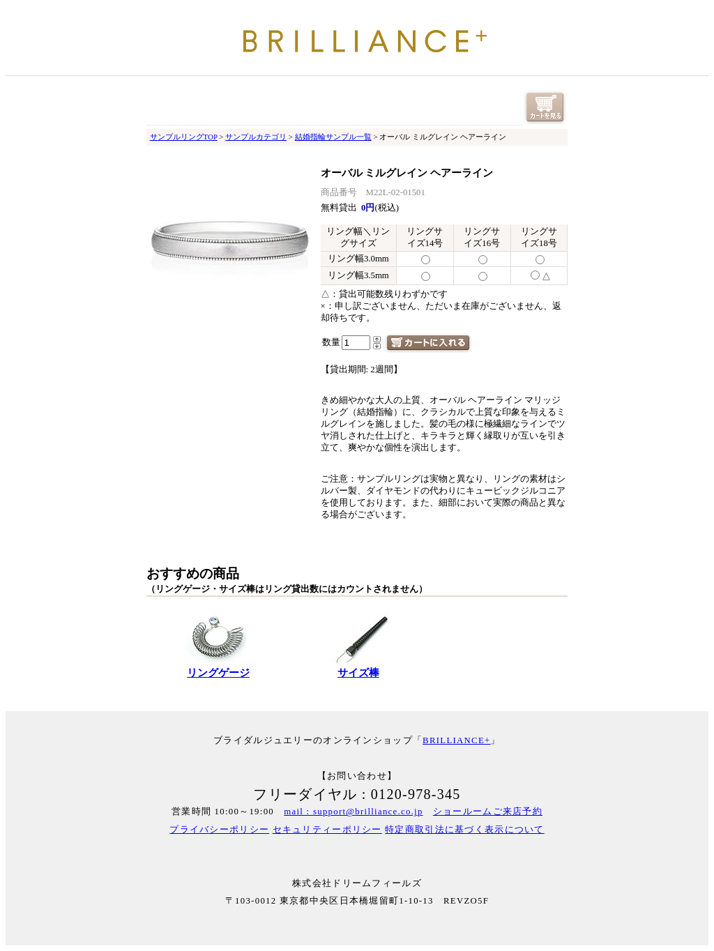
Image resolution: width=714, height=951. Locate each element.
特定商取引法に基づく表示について (464, 830)
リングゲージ (218, 672)
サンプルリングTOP (184, 136)
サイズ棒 (358, 672)
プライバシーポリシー (219, 830)
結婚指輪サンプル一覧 (333, 136)
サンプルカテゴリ (256, 136)
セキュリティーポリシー (327, 830)
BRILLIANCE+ (456, 740)
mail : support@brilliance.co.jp (353, 811)
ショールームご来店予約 (487, 811)
